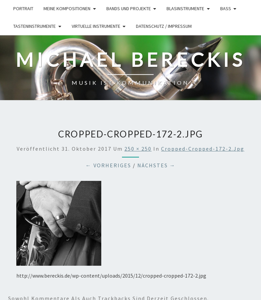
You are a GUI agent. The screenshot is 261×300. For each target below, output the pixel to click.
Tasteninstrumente (34, 26)
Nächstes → (156, 165)
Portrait (23, 8)
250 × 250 (138, 148)
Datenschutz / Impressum (164, 26)
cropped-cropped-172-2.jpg (202, 148)
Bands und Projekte (128, 8)
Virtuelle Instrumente (96, 26)
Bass (225, 8)
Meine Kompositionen (67, 8)
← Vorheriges (108, 165)
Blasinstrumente (185, 8)
